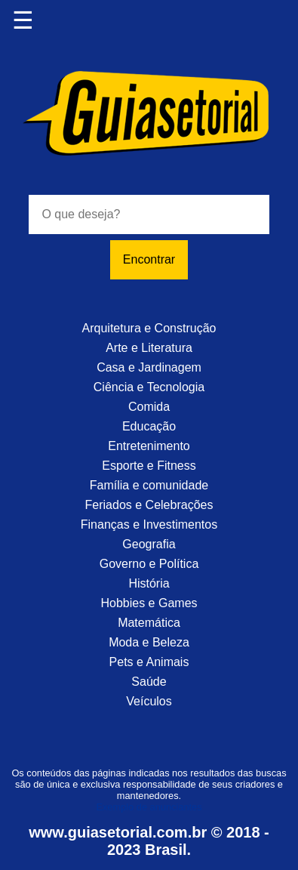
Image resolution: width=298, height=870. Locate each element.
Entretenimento (149, 446)
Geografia (148, 544)
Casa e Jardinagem (149, 367)
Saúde (148, 681)
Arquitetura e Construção (149, 328)
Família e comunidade (149, 485)
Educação (149, 426)
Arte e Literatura (149, 347)
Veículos (148, 701)
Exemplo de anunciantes (148, 807)
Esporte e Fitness (149, 465)
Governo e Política (149, 563)
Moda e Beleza (149, 642)
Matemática (149, 622)
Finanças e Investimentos (149, 524)
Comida (149, 406)
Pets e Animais (149, 662)
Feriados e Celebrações (149, 504)
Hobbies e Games (148, 603)
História (148, 583)
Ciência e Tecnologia (149, 387)
